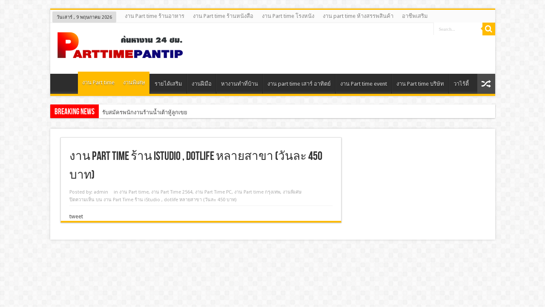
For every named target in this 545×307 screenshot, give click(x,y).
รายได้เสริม (168, 84)
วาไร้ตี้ (461, 84)
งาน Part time (98, 82)
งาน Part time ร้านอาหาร (154, 16)
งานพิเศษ (134, 82)
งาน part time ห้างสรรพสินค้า (358, 16)
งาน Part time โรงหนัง (288, 16)
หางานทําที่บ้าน (239, 84)
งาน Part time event (363, 84)
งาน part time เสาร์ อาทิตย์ (299, 84)
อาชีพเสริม (415, 16)
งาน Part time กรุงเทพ (257, 192)
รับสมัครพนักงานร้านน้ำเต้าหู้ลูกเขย (144, 112)
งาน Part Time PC (213, 192)
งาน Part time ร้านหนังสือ (223, 16)
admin (101, 192)
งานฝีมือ (202, 84)
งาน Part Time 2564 (171, 192)
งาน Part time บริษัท (420, 84)
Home (66, 85)
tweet (76, 216)
